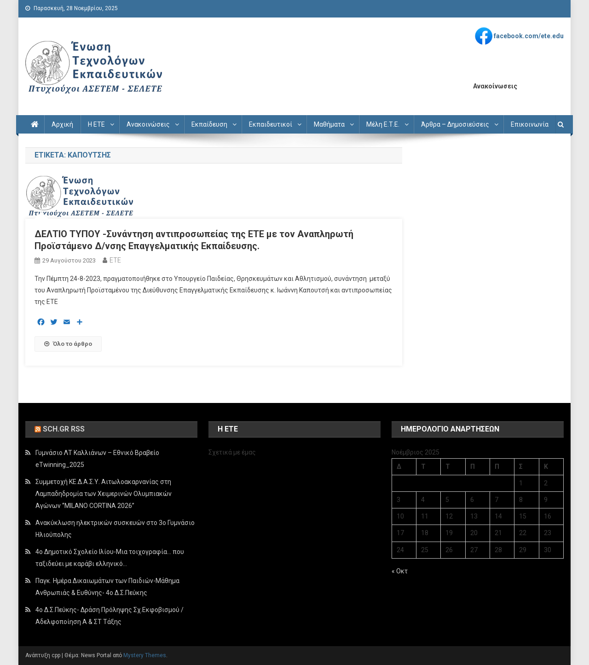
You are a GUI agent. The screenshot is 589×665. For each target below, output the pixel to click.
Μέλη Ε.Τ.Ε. (382, 124)
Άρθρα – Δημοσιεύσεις (455, 124)
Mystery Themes (144, 655)
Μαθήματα (329, 124)
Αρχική (62, 124)
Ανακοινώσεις (148, 124)
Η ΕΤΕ (96, 124)
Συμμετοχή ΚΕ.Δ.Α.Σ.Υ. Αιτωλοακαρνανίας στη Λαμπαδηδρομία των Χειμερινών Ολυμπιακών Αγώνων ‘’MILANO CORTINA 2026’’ (103, 493)
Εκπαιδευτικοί (270, 124)
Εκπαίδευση (209, 124)
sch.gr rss (64, 429)
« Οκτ (400, 571)
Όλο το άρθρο (68, 343)
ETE (115, 260)
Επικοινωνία (530, 124)
